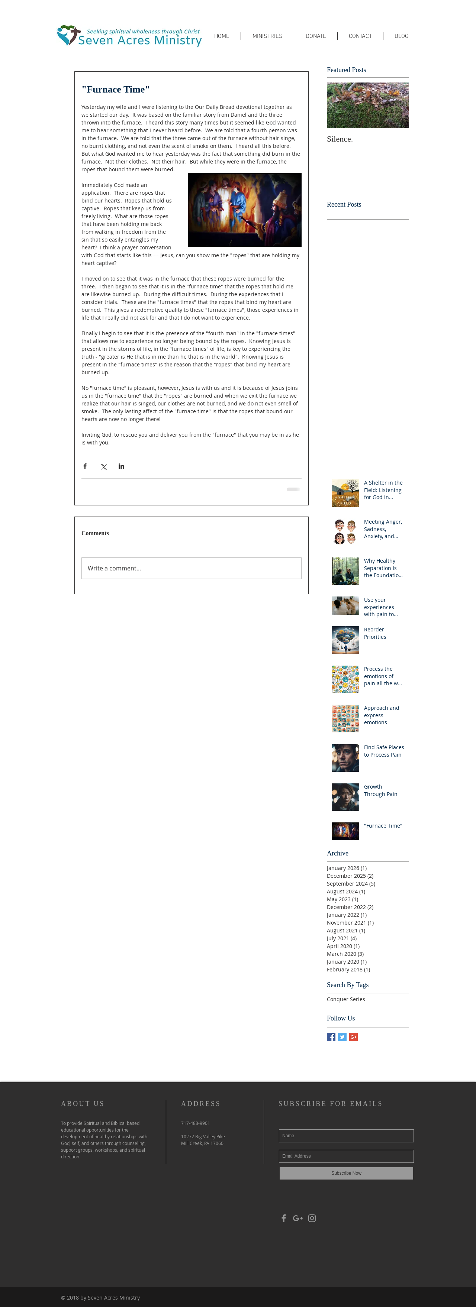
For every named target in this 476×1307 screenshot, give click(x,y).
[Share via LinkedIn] (121, 466)
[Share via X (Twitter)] (103, 466)
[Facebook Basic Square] (331, 1037)
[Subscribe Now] (346, 1173)
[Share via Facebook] (85, 466)
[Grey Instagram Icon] (312, 1218)
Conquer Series (346, 999)
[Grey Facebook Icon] (284, 1218)
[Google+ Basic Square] (353, 1037)
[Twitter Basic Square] (342, 1037)
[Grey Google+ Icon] (298, 1218)
